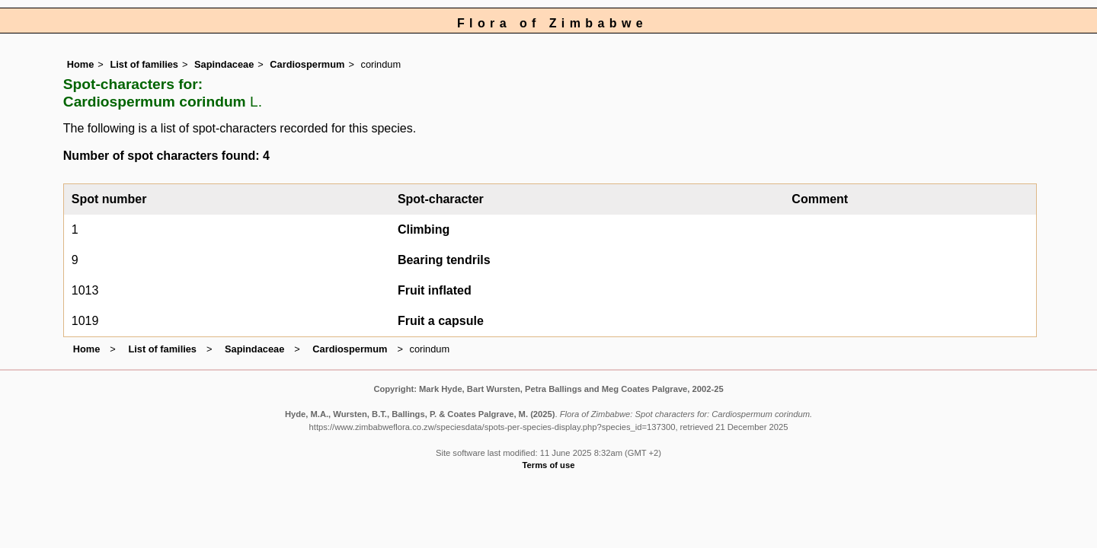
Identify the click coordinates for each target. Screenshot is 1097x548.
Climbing (423, 229)
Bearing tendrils (444, 259)
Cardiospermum (307, 64)
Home (80, 64)
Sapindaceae (224, 64)
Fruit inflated (435, 290)
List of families (144, 64)
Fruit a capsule (441, 320)
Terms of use (549, 465)
